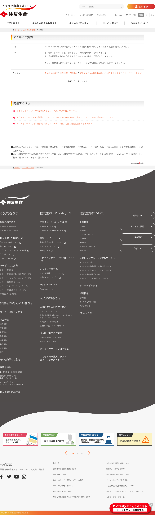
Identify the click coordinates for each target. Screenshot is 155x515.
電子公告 (83, 250)
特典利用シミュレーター (50, 277)
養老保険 (3, 344)
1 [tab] (73, 453)
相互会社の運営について (89, 246)
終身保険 (3, 340)
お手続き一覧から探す (8, 226)
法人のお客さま (50, 298)
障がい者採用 (85, 306)
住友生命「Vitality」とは (10, 242)
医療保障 (3, 328)
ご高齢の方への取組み (8, 294)
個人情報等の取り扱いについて (118, 474)
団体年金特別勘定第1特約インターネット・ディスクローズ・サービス (56, 316)
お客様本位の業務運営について (64, 469)
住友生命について (92, 213)
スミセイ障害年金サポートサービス (13, 290)
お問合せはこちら (77, 138)
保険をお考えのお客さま (16, 303)
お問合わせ (70, 14)
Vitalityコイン (46, 250)
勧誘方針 (56, 463)
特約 (1, 352)
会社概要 (83, 238)
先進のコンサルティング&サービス (97, 258)
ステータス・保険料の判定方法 (53, 230)
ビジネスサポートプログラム (54, 349)
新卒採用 (83, 298)
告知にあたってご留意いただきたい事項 (68, 480)
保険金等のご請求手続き (49, 322)
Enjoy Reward (46, 289)
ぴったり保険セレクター (12, 312)
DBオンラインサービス (48, 311)
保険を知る (5, 367)
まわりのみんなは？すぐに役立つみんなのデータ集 (11, 383)
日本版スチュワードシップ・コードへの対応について (126, 491)
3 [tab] (81, 453)
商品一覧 (4, 319)
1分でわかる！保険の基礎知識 (11, 372)
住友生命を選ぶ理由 (10, 392)
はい (62, 89)
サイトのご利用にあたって (63, 485)
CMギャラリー (87, 313)
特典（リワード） (8, 246)
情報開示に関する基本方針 (116, 469)
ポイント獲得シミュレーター (52, 273)
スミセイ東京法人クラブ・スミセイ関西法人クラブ (53, 358)
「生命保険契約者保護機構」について (120, 485)
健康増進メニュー (48, 226)
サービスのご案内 (9, 265)
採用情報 (84, 293)
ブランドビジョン (86, 234)
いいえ (93, 89)
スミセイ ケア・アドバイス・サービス (14, 286)
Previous (66, 453)
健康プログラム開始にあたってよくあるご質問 (100, 72)
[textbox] (101, 6)
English (118, 14)
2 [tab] (77, 453)
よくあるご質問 (86, 14)
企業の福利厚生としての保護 (50, 337)
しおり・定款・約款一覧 (115, 497)
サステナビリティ (88, 285)
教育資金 (3, 332)
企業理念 (83, 230)
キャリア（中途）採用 (88, 302)
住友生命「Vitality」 (69, 72)
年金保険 (3, 336)
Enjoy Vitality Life (8, 258)
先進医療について (59, 474)
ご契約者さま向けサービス (53, 307)
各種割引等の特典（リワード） (53, 242)
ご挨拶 (82, 226)
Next (88, 453)
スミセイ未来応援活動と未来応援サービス (16, 274)
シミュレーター (7, 254)
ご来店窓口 (102, 14)
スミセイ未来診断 (6, 270)
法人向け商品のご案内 (51, 333)
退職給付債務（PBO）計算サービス (53, 326)
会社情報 (84, 222)
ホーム (16, 30)
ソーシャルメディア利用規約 (117, 480)
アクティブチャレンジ (132, 72)
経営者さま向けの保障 (48, 341)
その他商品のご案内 (10, 359)
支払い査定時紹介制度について (118, 463)
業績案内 (83, 242)
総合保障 (3, 324)
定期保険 (3, 348)
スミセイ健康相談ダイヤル (10, 282)
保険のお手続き (8, 222)
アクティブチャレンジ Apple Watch (14, 250)
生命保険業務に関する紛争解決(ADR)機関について (72, 497)
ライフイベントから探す (9, 230)
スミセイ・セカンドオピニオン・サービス (16, 278)
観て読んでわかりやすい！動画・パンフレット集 (10, 377)
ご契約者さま (9, 213)
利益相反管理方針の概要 (62, 491)
